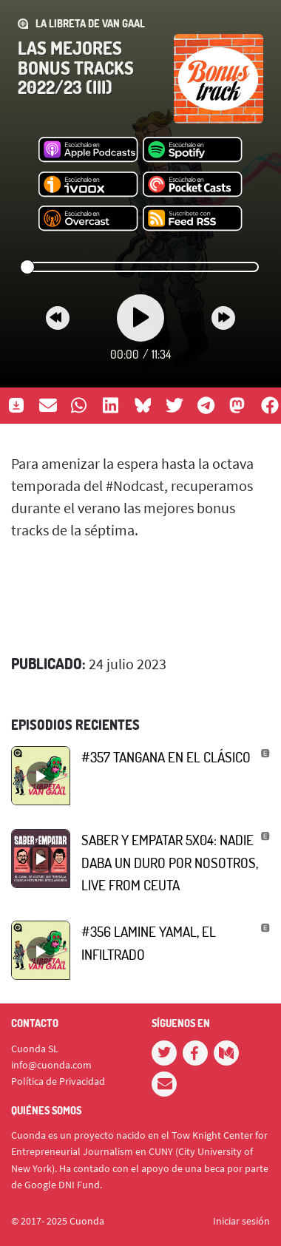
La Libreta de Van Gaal (90, 23)
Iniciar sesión (241, 1221)
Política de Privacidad (58, 1081)
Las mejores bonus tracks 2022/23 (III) (76, 67)
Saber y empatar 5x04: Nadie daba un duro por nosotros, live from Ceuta (169, 862)
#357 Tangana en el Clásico (166, 757)
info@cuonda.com (51, 1064)
